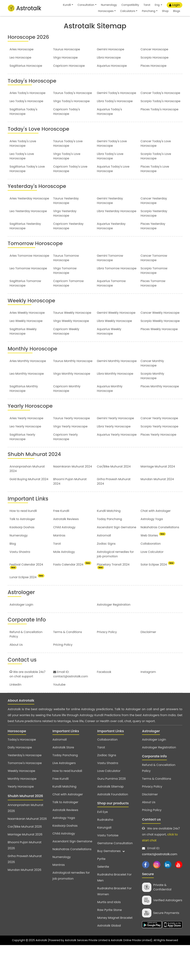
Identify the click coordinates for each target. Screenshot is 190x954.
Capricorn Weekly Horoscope (66, 340)
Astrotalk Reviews (66, 528)
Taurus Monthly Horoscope (73, 370)
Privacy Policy (107, 640)
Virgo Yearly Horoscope (70, 435)
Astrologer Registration (114, 613)
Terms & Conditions (67, 640)
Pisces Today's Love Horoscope (155, 177)
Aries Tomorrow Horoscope (21, 266)
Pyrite (101, 867)
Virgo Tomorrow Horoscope (65, 279)
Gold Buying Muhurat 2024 (29, 488)
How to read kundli (23, 519)
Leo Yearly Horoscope (25, 435)
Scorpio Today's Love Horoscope (156, 165)
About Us (16, 653)
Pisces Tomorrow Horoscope (153, 292)
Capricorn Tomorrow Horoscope (68, 292)
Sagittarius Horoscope (26, 65)
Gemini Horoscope (110, 49)
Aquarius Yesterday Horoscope (111, 234)
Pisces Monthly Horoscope (160, 395)
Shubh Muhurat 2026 (25, 804)
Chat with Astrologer (156, 519)
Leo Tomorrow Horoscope (28, 277)
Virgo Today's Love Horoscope (67, 165)
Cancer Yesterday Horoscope (154, 209)
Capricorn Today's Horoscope (66, 120)
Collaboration (151, 552)
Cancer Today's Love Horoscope (156, 152)
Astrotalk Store (63, 756)
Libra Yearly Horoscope (114, 435)
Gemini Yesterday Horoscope (110, 209)
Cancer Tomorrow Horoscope (154, 266)
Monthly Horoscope (33, 357)
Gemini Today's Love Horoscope (112, 152)
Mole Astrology (64, 560)
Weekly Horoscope (32, 309)
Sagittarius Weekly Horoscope (23, 340)
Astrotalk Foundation (112, 803)
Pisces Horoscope (154, 65)
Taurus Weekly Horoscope (72, 321)
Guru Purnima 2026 (111, 787)
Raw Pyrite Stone (109, 918)
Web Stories (153, 544)
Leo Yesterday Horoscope (28, 220)
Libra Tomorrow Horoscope (108, 279)
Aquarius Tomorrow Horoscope (111, 292)
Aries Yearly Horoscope (27, 427)
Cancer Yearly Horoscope (159, 427)
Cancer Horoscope (155, 49)
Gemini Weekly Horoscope (116, 321)
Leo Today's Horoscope (27, 105)
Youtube (59, 693)
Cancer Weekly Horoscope (160, 321)
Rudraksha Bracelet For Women (114, 900)
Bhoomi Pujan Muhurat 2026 (24, 854)
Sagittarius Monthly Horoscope (24, 397)
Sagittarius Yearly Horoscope (22, 445)
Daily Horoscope (20, 756)
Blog (13, 552)
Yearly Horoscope (31, 414)
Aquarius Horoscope (112, 65)
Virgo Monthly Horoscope (72, 382)
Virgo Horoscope (65, 57)
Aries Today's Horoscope (28, 93)
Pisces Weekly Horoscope (159, 338)
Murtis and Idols (109, 911)
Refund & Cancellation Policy (158, 776)
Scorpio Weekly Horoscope (160, 330)
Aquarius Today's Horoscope (109, 120)
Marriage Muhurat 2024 (158, 475)
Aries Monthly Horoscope (28, 370)
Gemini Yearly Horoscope (115, 427)
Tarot (147, 5)
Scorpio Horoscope (155, 57)
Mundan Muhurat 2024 (157, 488)
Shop (165, 11)
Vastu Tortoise (107, 844)
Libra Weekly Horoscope (114, 330)
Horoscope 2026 (29, 37)
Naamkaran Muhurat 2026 (27, 827)
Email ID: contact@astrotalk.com (70, 682)
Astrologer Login (21, 613)
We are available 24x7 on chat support (28, 682)
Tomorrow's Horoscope (25, 772)
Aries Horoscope (22, 49)
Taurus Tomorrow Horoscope (66, 266)
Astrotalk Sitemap (110, 795)
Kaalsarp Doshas (22, 536)
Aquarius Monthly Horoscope (110, 397)
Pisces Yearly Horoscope (159, 443)
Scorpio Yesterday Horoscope (154, 222)
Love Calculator (152, 560)
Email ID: (162, 860)
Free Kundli (61, 519)
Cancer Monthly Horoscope (152, 372)
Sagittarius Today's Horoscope (24, 120)
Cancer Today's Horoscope (152, 95)
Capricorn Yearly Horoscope (65, 445)
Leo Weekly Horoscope (26, 330)
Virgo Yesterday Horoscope (65, 222)
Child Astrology (64, 536)
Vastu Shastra (20, 560)
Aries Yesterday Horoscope (21, 209)
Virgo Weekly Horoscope (71, 330)
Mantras (59, 544)
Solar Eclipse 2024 (158, 573)
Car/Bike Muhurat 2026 (25, 835)
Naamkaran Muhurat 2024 (72, 475)
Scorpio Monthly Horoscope (152, 384)
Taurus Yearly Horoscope (71, 427)
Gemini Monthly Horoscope (108, 372)
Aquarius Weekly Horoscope (109, 340)
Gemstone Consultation (115, 852)
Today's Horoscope (32, 80)
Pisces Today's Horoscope (160, 118)
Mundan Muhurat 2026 (24, 878)
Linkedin (15, 693)
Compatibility (130, 5)
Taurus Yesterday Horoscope (66, 209)
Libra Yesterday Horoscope (117, 220)
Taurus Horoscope (66, 49)
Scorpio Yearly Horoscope (160, 435)
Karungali (104, 836)
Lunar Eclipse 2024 (27, 586)
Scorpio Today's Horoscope (152, 107)
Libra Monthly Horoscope (115, 382)
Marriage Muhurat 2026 (25, 843)
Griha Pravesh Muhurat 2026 (25, 868)
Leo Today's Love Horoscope (22, 165)
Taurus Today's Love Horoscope (68, 152)
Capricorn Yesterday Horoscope (68, 234)
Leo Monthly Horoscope (27, 382)
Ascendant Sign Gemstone (117, 536)
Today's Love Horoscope (39, 137)
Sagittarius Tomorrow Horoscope (25, 292)
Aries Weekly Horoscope (27, 321)
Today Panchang (109, 528)
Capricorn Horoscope (69, 65)
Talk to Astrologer (22, 528)
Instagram (148, 680)
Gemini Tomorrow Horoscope (110, 266)
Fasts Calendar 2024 (72, 573)
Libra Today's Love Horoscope (110, 165)
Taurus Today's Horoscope (72, 93)
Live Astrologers (64, 772)
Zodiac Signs (106, 552)
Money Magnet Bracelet (115, 926)
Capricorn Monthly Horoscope (67, 397)
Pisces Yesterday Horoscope (153, 234)
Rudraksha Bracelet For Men (114, 886)
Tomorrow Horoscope (36, 252)
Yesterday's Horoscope (38, 195)
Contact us (151, 828)
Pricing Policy (63, 653)
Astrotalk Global (109, 934)
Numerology (109, 5)
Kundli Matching (109, 519)
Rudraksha (105, 828)
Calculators (127, 11)
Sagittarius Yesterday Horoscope (25, 234)
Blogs (176, 11)
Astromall (104, 544)
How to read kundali (67, 779)
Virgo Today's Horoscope (71, 105)
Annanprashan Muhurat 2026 (25, 817)
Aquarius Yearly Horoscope (108, 445)
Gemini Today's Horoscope (117, 93)
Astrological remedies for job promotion (115, 562)
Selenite (103, 875)
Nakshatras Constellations (160, 536)
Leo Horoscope (21, 57)
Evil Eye (102, 820)
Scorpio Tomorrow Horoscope (154, 279)
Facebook (104, 680)
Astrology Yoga (152, 528)
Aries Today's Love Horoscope (23, 152)
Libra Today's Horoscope (115, 105)
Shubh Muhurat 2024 (35, 462)
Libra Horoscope (109, 57)
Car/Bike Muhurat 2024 (114, 475)
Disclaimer (148, 640)
